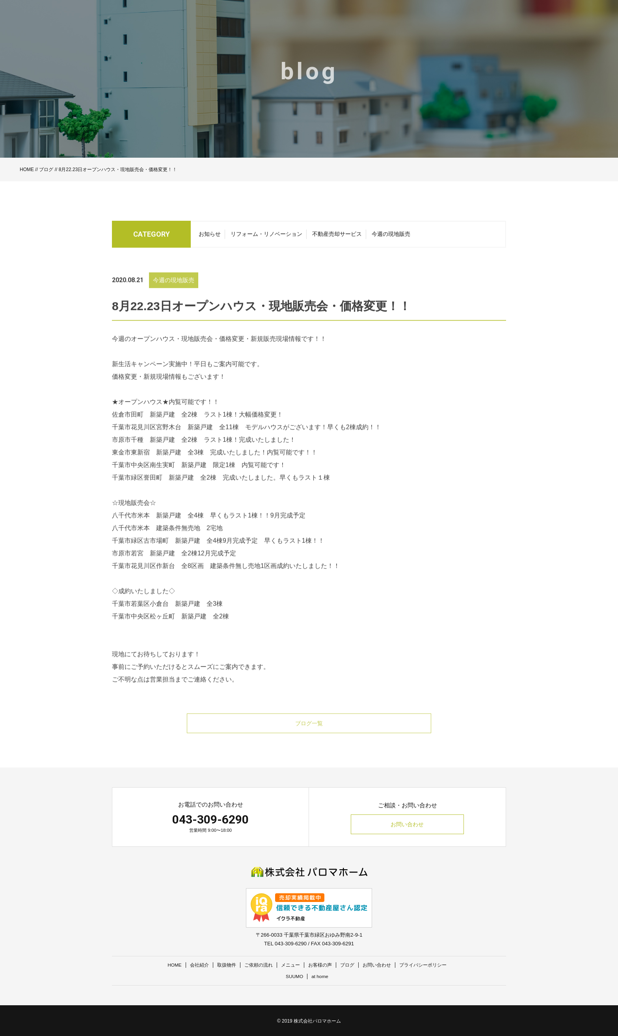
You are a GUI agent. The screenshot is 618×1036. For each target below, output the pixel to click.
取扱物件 (221, 965)
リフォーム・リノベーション (266, 236)
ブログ (46, 169)
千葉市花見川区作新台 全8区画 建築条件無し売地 (186, 577)
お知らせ (210, 236)
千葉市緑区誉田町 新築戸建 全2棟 (164, 489)
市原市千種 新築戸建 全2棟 (154, 451)
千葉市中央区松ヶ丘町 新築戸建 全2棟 (170, 627)
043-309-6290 (210, 819)
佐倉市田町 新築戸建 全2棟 (154, 426)
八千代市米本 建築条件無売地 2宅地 (167, 539)
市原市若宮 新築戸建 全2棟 (154, 564)
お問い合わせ (407, 825)
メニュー (289, 965)
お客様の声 (320, 965)
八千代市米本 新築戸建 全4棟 (158, 527)
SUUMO (293, 976)
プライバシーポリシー (430, 965)
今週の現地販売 (391, 236)
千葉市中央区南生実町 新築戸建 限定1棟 (173, 476)
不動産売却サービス (337, 236)
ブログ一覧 (309, 735)
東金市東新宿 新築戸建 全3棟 (158, 463)
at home (320, 976)
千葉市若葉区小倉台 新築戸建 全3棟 (167, 615)
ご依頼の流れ (255, 965)
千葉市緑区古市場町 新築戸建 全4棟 (167, 552)
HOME (27, 169)
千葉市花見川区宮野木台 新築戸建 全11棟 (175, 438)
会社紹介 (192, 965)
